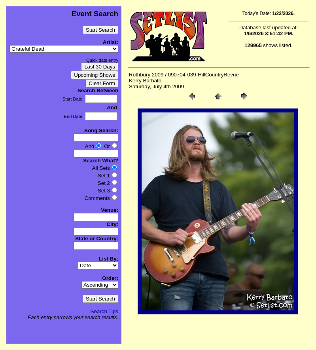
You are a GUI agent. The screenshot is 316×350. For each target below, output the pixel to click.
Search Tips (104, 311)
